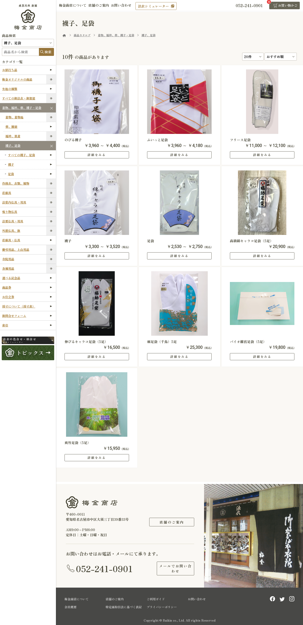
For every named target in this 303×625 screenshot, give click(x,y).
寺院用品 (8, 259)
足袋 (30, 174)
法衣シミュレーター (160, 6)
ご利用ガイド (156, 598)
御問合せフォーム (27, 316)
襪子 (30, 164)
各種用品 (8, 268)
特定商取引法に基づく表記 (124, 606)
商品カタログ (82, 35)
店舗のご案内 (102, 5)
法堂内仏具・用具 (14, 202)
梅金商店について (74, 5)
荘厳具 (6, 193)
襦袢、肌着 (12, 136)
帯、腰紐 (28, 126)
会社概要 (71, 606)
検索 (48, 51)
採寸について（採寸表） (27, 306)
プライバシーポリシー (162, 606)
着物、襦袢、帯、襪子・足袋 (21, 108)
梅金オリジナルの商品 (17, 79)
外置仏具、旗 (11, 230)
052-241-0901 (104, 568)
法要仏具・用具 (12, 221)
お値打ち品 (27, 70)
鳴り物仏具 (9, 212)
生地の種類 (27, 89)
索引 (27, 325)
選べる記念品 (27, 278)
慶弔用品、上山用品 (15, 249)
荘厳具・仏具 (27, 240)
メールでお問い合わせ (171, 568)
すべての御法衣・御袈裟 (18, 98)
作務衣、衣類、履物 (15, 183)
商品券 (27, 287)
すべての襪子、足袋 (30, 155)
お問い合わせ (127, 5)
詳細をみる (97, 155)
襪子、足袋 (12, 145)
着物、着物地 (14, 117)
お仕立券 (27, 297)
